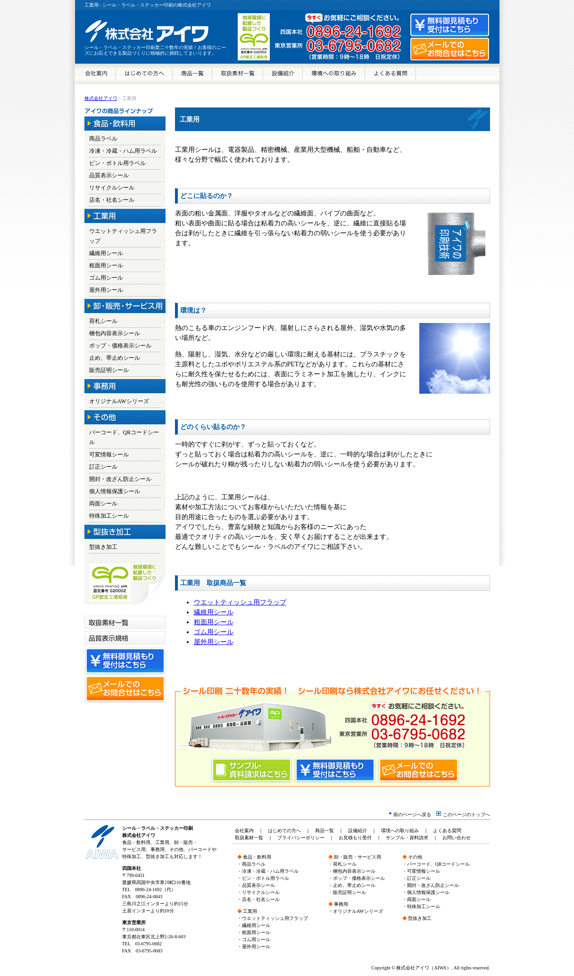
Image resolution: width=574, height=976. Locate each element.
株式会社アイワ (100, 98)
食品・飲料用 (257, 857)
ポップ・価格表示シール (120, 345)
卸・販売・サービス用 (357, 857)
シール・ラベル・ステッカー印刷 (157, 828)
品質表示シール (109, 175)
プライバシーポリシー (300, 837)
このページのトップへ (463, 814)
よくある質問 (390, 74)
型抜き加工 (103, 547)
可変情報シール (109, 454)
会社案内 (95, 74)
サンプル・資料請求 (407, 837)
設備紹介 (283, 74)
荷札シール (103, 321)
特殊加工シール (109, 516)
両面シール (103, 503)
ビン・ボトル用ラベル (117, 163)
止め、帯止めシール (114, 358)
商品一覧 (192, 74)
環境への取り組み (334, 74)
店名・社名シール (111, 200)
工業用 (250, 911)
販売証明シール (109, 370)
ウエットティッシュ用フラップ (240, 602)
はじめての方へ (144, 74)
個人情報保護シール (114, 491)
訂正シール (103, 466)
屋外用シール (213, 641)
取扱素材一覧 (237, 74)
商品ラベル (103, 138)
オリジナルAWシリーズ (119, 401)
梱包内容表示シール (114, 333)
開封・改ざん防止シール (120, 479)
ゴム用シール (213, 632)
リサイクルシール (111, 187)
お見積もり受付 (355, 837)
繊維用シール (213, 612)
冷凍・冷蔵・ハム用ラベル (123, 151)
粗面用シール (213, 622)
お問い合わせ (456, 837)
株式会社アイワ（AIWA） (423, 967)
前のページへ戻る (410, 814)
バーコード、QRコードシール (438, 864)
